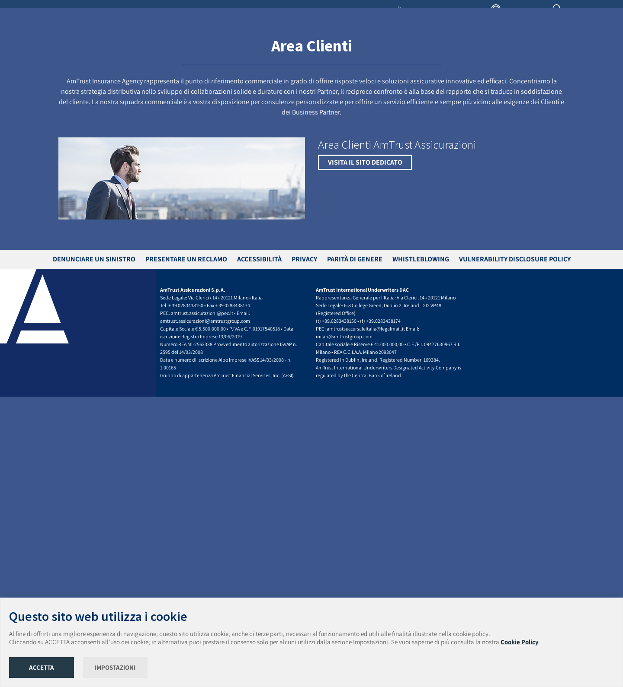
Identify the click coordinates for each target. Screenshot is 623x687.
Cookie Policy (520, 642)
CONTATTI (601, 44)
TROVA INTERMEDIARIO (412, 44)
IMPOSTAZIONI (115, 667)
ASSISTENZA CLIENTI (470, 44)
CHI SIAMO (183, 44)
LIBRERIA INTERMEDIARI (434, 13)
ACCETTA (41, 667)
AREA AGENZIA (519, 13)
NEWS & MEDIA (518, 44)
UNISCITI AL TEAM (562, 44)
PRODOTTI (245, 44)
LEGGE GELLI (364, 44)
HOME (157, 44)
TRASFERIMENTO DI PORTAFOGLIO (303, 44)
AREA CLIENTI (578, 13)
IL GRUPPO (214, 44)
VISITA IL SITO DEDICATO (365, 452)
